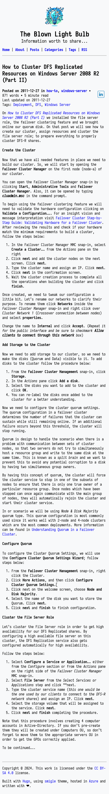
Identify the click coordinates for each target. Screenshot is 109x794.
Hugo (26, 781)
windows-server (74, 90)
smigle (50, 781)
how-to (52, 90)
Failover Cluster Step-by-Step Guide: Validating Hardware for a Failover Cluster (52, 220)
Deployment (22, 104)
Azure (93, 781)
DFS (38, 104)
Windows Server (58, 104)
